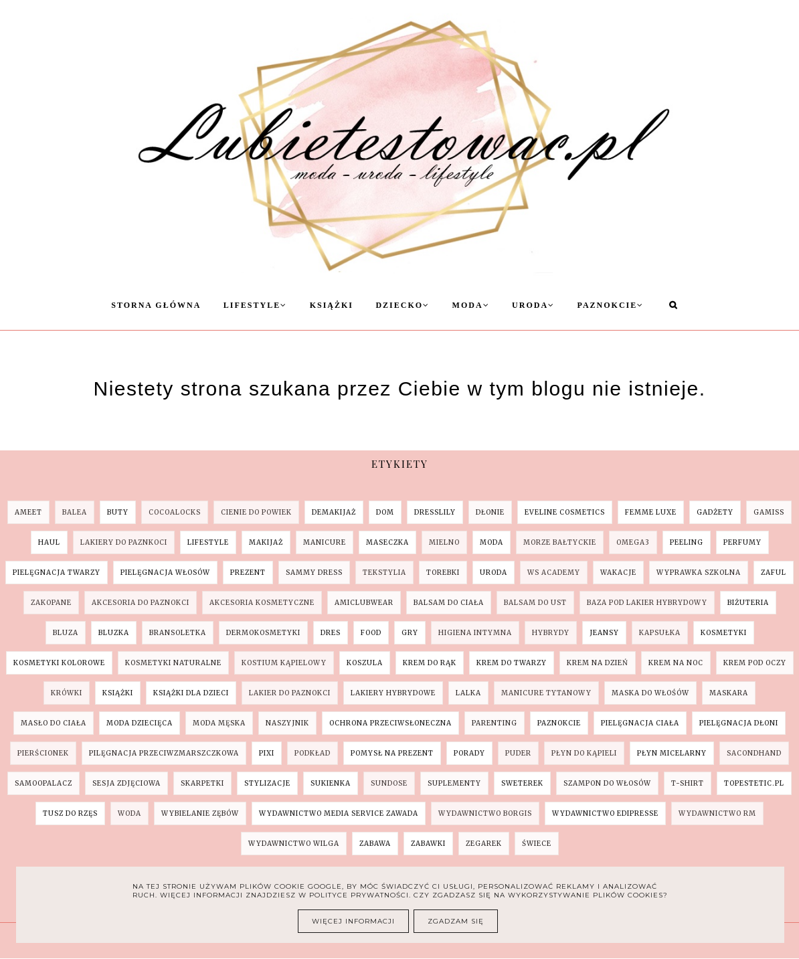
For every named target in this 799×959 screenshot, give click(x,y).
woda (129, 813)
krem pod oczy (754, 663)
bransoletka (177, 632)
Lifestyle (255, 305)
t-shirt (687, 783)
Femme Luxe (651, 512)
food (371, 632)
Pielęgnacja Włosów (165, 572)
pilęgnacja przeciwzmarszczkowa (164, 753)
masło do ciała (53, 723)
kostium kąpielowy (284, 663)
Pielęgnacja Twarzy (56, 572)
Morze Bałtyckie (559, 542)
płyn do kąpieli (584, 753)
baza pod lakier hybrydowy (647, 602)
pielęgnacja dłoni (738, 723)
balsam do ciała (449, 602)
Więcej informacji (353, 921)
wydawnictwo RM (717, 813)
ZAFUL (773, 572)
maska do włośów (650, 693)
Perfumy (742, 542)
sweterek (522, 783)
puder (518, 753)
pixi (266, 753)
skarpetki (202, 783)
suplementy (454, 783)
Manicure (324, 542)
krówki (66, 693)
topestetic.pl (754, 783)
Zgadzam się (456, 921)
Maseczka (387, 542)
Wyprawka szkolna (698, 572)
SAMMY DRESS (314, 572)
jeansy (604, 632)
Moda (471, 305)
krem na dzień (597, 663)
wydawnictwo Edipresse (605, 813)
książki (117, 693)
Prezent (248, 572)
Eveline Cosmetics (565, 512)
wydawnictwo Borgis (485, 813)
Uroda (533, 305)
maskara (728, 693)
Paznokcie (611, 305)
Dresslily (435, 512)
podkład (312, 753)
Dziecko (402, 305)
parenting (494, 723)
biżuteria (748, 602)
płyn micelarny (672, 753)
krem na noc (675, 663)
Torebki (443, 572)
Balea (74, 512)
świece (536, 843)
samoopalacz (43, 783)
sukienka (330, 783)
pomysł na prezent (392, 753)
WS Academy (553, 572)
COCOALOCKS (175, 512)
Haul (49, 542)
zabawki (428, 843)
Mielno (444, 542)
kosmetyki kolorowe (59, 663)
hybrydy (550, 632)
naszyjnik (287, 723)
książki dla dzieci (191, 693)
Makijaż (266, 542)
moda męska (219, 723)
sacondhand (754, 753)
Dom (385, 512)
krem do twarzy (511, 663)
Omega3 (633, 542)
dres (331, 632)
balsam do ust (535, 602)
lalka (468, 693)
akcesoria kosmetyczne (262, 602)
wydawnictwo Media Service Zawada (338, 813)
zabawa (375, 843)
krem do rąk (429, 663)
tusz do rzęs (70, 813)
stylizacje (267, 783)
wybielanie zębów (200, 813)
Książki (331, 305)
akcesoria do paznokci (140, 602)
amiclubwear (364, 602)
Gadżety (715, 512)
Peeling (686, 542)
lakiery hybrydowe (393, 693)
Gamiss (768, 512)
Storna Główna (156, 305)
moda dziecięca (139, 723)
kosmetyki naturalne (173, 663)
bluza (65, 632)
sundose (389, 783)
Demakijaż (334, 512)
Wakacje (618, 572)
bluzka (113, 632)
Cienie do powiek (256, 512)
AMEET (28, 512)
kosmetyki (724, 632)
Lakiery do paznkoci (123, 542)
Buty (117, 512)
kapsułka (660, 632)
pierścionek (43, 753)
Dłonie (490, 512)
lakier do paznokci (290, 693)
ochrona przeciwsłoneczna (390, 723)
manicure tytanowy (546, 693)
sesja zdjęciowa (126, 783)
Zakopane (51, 602)
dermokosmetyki (263, 632)
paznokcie (559, 723)
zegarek (484, 843)
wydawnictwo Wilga (293, 843)
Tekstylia (384, 572)
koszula (365, 663)
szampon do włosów (607, 783)
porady (469, 753)
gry (410, 632)
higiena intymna (475, 632)
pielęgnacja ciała (640, 723)
